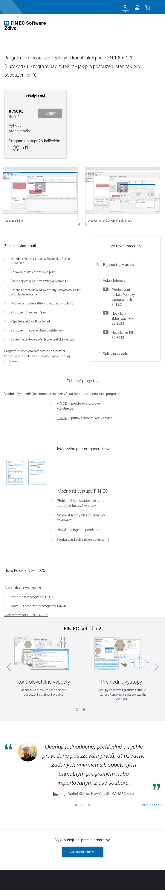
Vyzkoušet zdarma (82, 852)
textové (30, 339)
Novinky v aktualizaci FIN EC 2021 (123, 318)
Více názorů (151, 805)
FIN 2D (62, 418)
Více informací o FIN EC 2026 (26, 615)
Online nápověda (115, 353)
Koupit (49, 113)
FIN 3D (62, 403)
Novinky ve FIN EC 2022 (123, 335)
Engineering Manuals (118, 265)
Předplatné (35, 96)
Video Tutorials (114, 281)
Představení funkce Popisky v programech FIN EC (123, 297)
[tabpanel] (121, 667)
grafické (57, 339)
